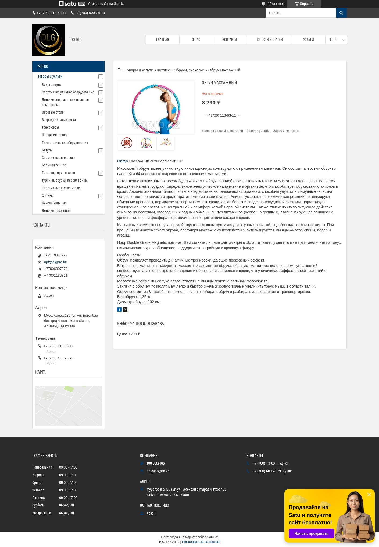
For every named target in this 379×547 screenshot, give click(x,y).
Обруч (122, 161)
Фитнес (163, 70)
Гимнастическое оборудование (65, 143)
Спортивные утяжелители (61, 188)
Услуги (308, 40)
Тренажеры (50, 127)
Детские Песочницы (56, 211)
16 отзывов (276, 4)
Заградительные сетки (59, 120)
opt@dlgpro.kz (55, 262)
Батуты (47, 150)
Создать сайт (98, 4)
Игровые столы (53, 112)
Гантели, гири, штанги (58, 173)
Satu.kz (212, 537)
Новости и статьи (269, 40)
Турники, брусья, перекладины (65, 180)
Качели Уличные (54, 203)
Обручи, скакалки (189, 70)
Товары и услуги (139, 70)
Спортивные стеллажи (59, 158)
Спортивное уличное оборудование (68, 92)
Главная (162, 40)
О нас (196, 40)
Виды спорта (51, 85)
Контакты (229, 40)
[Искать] (341, 13)
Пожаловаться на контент (201, 542)
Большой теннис (54, 165)
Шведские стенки (54, 135)
